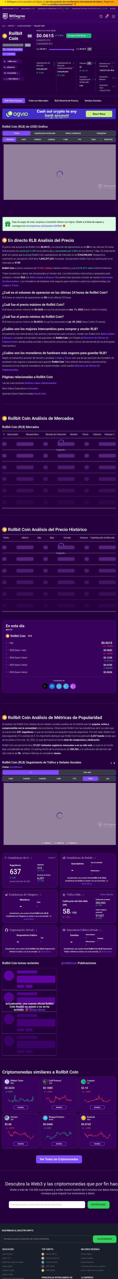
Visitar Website (106, 894)
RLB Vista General (14, 100)
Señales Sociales (93, 100)
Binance (50, 277)
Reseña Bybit (86, 1254)
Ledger (5, 285)
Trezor (15, 285)
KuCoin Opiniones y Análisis (92, 1270)
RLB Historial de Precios (67, 100)
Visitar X (51, 858)
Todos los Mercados (39, 100)
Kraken (40, 277)
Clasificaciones (25, 26)
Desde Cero (40, 393)
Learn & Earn (7, 1254)
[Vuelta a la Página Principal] (4, 26)
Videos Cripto (7, 1274)
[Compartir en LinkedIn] (59, 686)
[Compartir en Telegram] (66, 686)
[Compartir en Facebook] (52, 686)
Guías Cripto (7, 1266)
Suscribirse (104, 1239)
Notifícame (98, 1204)
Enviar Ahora (87, 884)
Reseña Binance (87, 1262)
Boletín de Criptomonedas (12, 1262)
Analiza (21, 1107)
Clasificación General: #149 (13, 45)
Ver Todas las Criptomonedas (59, 1159)
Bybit (32, 277)
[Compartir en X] (45, 686)
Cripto (12, 26)
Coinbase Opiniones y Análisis (93, 1266)
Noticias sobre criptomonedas (40, 383)
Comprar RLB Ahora (79, 35)
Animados (33, 388)
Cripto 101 (6, 1258)
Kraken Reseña (87, 1258)
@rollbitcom (16, 767)
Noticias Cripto (8, 1270)
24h (89, 63)
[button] (106, 16)
